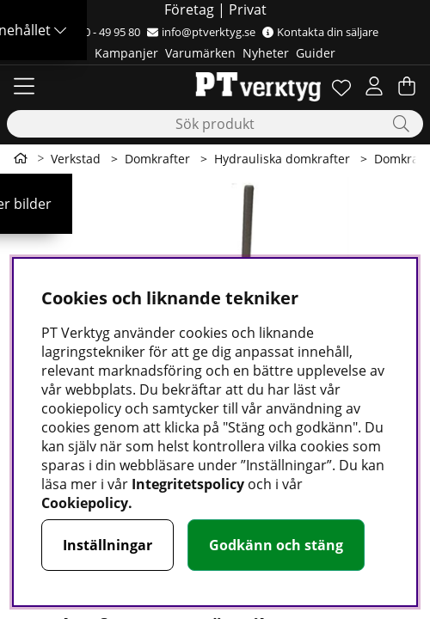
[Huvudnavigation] (24, 86)
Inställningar (107, 545)
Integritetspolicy (188, 484)
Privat (248, 9)
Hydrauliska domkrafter (282, 158)
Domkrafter (157, 158)
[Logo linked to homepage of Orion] (214, 85)
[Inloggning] (374, 86)
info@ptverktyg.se (201, 32)
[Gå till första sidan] (21, 158)
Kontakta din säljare (320, 32)
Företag (189, 9)
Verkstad (76, 158)
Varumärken (200, 53)
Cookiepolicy (84, 502)
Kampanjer (126, 53)
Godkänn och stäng (276, 545)
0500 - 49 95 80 (96, 32)
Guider (315, 53)
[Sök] (215, 124)
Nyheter (266, 53)
